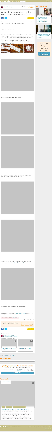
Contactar (44, 426)
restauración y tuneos (11, 355)
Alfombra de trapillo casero (15, 409)
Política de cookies (48, 428)
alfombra (5, 355)
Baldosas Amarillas (7, 381)
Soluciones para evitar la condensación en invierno (44, 35)
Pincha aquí (15, 317)
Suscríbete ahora (17, 372)
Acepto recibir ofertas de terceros (30, 370)
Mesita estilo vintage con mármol (25, 349)
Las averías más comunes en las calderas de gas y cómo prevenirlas (43, 19)
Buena (22, 324)
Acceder (47, 1)
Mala (31, 324)
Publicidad (49, 426)
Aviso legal (39, 426)
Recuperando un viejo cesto (8, 349)
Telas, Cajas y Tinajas (8, 6)
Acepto (20, 370)
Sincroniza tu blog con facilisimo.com (44, 53)
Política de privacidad (32, 426)
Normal (27, 324)
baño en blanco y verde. (18, 262)
